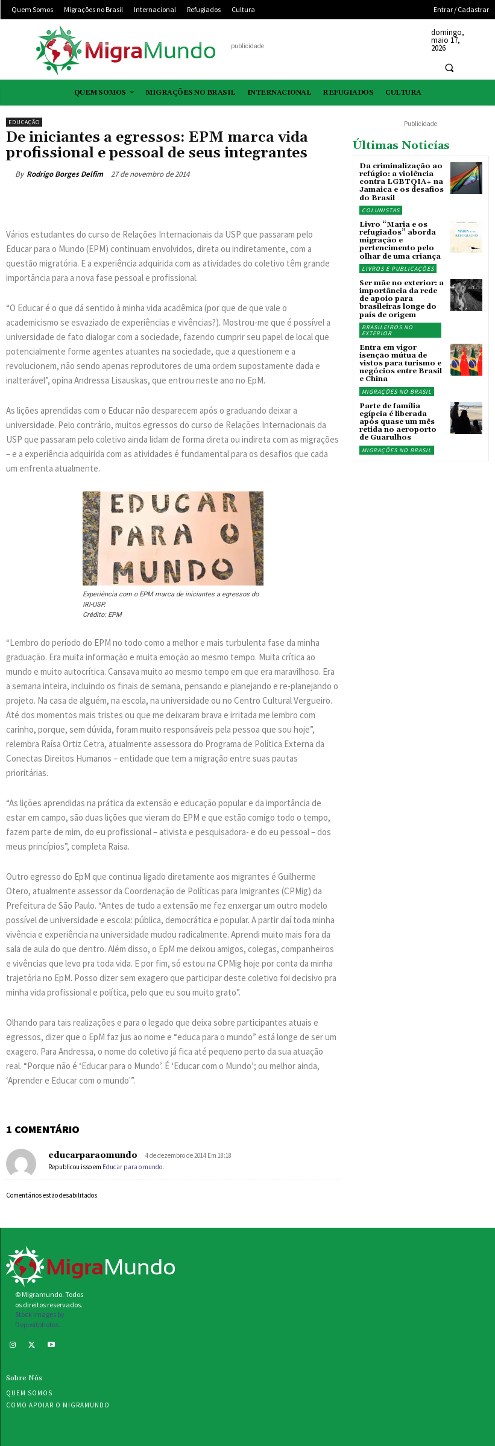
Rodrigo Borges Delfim (65, 174)
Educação (24, 122)
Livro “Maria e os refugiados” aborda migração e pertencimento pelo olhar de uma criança (400, 240)
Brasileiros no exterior (387, 330)
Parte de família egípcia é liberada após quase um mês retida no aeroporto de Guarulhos (398, 422)
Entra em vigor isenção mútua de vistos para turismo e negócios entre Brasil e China (400, 363)
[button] (449, 67)
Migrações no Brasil (397, 392)
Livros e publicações (398, 269)
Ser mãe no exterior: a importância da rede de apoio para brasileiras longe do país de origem (401, 299)
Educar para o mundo (132, 1167)
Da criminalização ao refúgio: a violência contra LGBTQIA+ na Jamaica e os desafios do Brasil (401, 182)
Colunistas (381, 210)
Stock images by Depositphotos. (40, 1319)
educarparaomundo (92, 1155)
